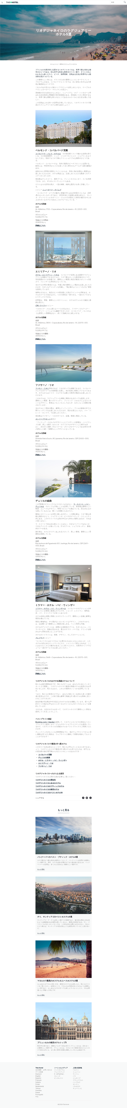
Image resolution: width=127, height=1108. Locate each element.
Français (38, 1080)
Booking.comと (41, 722)
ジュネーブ (76, 1078)
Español (38, 1078)
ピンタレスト (58, 1078)
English (38, 1076)
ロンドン (76, 1084)
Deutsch (38, 1074)
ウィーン (76, 1074)
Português (39, 1094)
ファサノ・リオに (42, 388)
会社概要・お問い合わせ (43, 1070)
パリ (74, 1076)
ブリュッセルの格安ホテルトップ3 (52, 1042)
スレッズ (57, 1076)
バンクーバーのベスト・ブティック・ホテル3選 (57, 857)
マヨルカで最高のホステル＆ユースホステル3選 (57, 980)
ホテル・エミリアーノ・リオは (47, 275)
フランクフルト (78, 1080)
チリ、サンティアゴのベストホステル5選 (54, 916)
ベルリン (76, 1070)
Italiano (38, 1082)
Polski (37, 1084)
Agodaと (51, 722)
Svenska (38, 1090)
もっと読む (41, 869)
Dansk (37, 1092)
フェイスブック (59, 1072)
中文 (36, 1097)
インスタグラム (59, 1070)
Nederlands (39, 1086)
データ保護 (39, 1072)
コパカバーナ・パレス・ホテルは (48, 154)
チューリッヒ (77, 1088)
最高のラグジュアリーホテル (68, 64)
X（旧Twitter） (59, 1074)
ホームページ (54, 64)
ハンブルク (76, 1082)
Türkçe (37, 1088)
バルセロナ (76, 1086)
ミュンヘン (76, 1072)
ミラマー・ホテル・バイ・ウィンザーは (50, 608)
